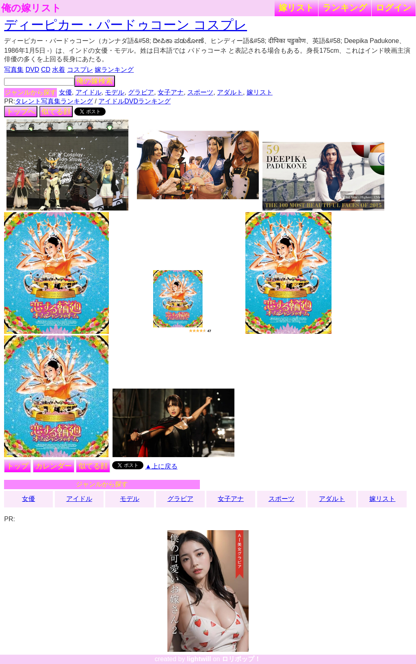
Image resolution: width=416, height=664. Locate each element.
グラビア (141, 92)
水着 (58, 69)
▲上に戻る (161, 466)
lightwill (199, 658)
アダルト (230, 92)
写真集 (14, 69)
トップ (17, 466)
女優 (65, 92)
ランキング (345, 7)
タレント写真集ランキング (54, 101)
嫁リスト (296, 7)
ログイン (394, 7)
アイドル (89, 92)
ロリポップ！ (241, 658)
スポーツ (200, 92)
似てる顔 (56, 111)
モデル (114, 92)
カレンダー (53, 466)
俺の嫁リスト (31, 8)
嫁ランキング (114, 69)
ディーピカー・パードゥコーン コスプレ (125, 24)
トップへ (20, 111)
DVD (32, 69)
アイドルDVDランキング (134, 101)
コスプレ (80, 69)
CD (45, 69)
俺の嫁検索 (94, 81)
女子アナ (171, 92)
